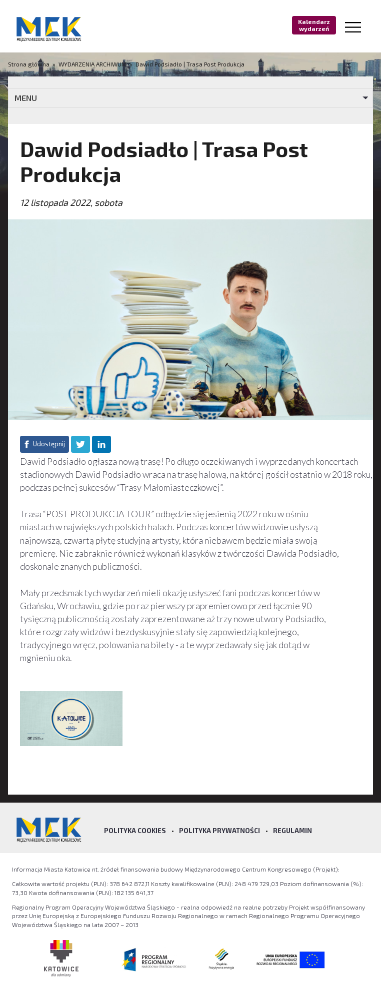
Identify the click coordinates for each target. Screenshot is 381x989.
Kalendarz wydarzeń (314, 25)
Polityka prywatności (219, 831)
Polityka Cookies (135, 831)
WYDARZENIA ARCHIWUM (92, 63)
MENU (25, 97)
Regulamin (292, 831)
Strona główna (29, 63)
